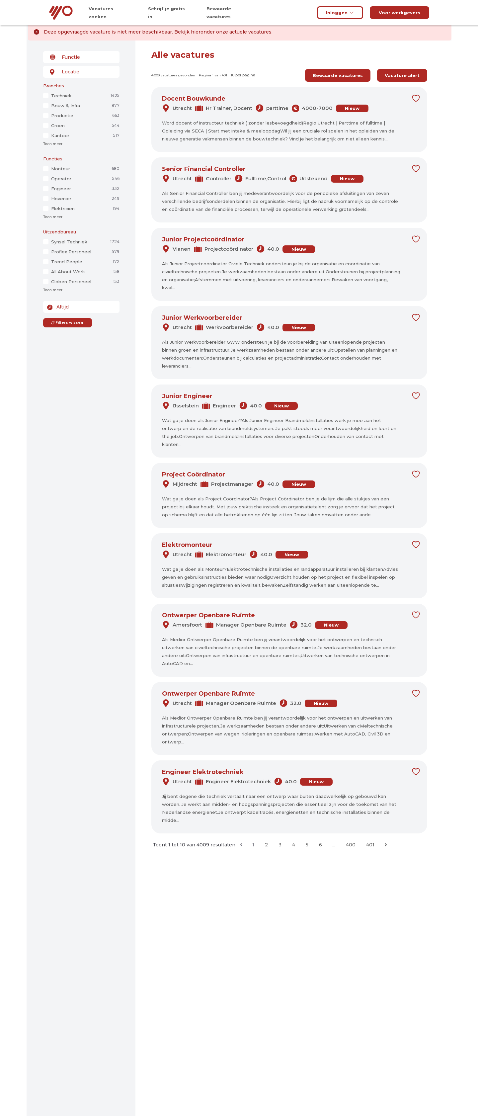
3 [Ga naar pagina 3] (280, 845)
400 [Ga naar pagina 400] (351, 845)
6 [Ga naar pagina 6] (320, 845)
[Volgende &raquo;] (386, 845)
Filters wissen (67, 322)
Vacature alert (402, 75)
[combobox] (81, 57)
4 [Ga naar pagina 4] (293, 845)
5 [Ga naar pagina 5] (307, 845)
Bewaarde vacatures (338, 75)
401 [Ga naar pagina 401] (370, 845)
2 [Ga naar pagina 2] (266, 845)
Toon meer (52, 144)
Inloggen (340, 12)
